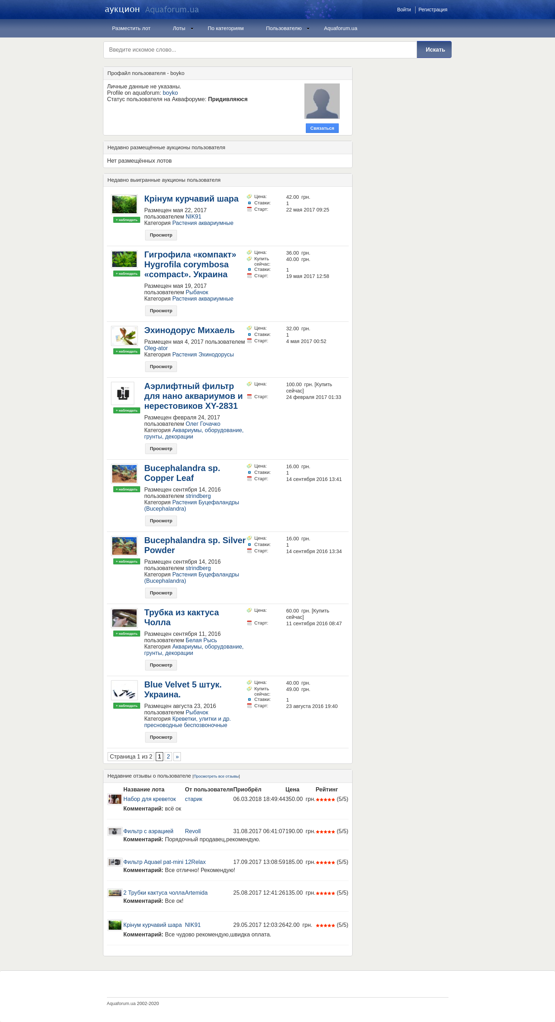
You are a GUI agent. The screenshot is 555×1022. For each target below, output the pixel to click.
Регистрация (432, 9)
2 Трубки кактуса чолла (154, 893)
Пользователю (288, 28)
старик (193, 799)
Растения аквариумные (203, 223)
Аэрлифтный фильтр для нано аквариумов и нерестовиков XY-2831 (193, 396)
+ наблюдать (126, 220)
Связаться (322, 128)
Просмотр (161, 235)
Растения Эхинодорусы (203, 355)
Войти (404, 9)
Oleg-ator (156, 348)
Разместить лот (131, 28)
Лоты (183, 28)
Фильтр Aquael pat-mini (153, 862)
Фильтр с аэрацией (148, 831)
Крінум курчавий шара (191, 198)
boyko (170, 93)
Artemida (196, 893)
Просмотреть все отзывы (216, 776)
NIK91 (193, 217)
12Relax (195, 862)
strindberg (198, 496)
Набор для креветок (150, 799)
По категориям (226, 28)
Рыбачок (196, 292)
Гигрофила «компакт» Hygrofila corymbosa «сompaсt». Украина (190, 264)
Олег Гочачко (202, 424)
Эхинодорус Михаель (189, 330)
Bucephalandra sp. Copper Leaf (182, 473)
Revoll (193, 831)
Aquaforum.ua (340, 28)
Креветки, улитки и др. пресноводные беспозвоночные (187, 722)
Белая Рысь (201, 640)
